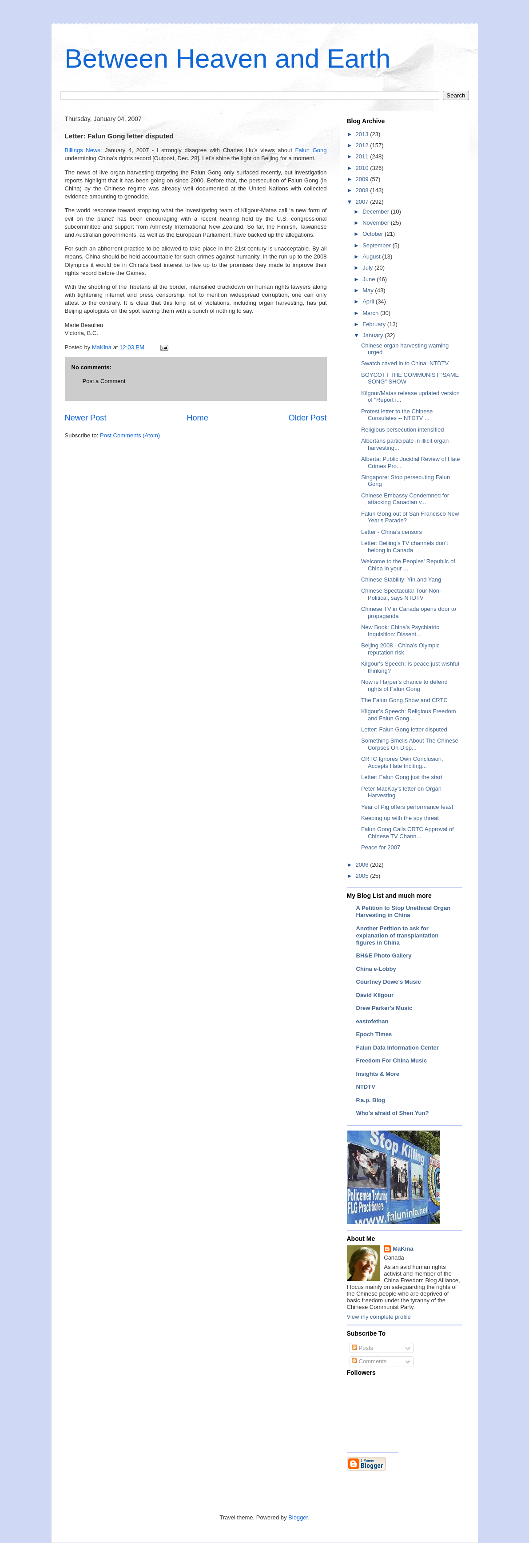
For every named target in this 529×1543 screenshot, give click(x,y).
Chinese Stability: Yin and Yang (401, 579)
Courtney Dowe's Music (388, 981)
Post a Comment (104, 381)
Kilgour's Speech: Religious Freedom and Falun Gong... (408, 715)
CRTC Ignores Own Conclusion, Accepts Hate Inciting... (402, 762)
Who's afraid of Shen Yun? (392, 1113)
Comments (369, 1361)
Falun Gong (311, 150)
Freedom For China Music (391, 1060)
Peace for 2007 (380, 847)
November (376, 222)
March (371, 313)
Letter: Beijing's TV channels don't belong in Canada (404, 546)
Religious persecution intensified (402, 429)
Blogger (298, 1517)
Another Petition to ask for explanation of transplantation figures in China (397, 935)
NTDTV (365, 1086)
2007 (363, 201)
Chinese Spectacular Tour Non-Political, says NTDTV (401, 594)
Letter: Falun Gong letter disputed (404, 729)
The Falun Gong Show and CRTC (404, 700)
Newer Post (86, 417)
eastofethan (372, 1021)
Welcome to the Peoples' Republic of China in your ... (408, 565)
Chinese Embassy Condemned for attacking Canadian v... (405, 499)
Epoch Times (374, 1034)
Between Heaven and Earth (228, 58)
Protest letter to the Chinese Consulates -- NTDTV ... (397, 415)
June (369, 279)
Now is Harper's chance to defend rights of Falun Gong (404, 685)
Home (197, 417)
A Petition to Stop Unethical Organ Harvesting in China (403, 911)
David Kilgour (375, 995)
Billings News (82, 150)
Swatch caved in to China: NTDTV (405, 363)
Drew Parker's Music (384, 1008)
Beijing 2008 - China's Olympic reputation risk (400, 649)
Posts (362, 1348)
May (368, 290)
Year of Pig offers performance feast (407, 807)
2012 (363, 145)
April (369, 301)
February (374, 324)
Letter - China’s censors (391, 532)
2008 (363, 190)
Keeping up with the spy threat (400, 818)
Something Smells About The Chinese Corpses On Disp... (409, 744)
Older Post (308, 417)
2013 (363, 134)
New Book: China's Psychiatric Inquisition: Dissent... (400, 631)
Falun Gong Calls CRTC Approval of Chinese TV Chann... (407, 833)
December (376, 211)
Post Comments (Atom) (130, 435)
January (373, 335)
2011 (363, 156)
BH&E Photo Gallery (384, 955)
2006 (363, 864)
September (377, 245)
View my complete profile (379, 1316)
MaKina (403, 1248)
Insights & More (378, 1073)
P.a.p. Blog (371, 1100)
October (373, 233)
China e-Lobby (376, 968)
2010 (363, 168)
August (372, 256)
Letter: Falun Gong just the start (401, 777)
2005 (363, 875)
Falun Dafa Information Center (397, 1047)
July (368, 267)
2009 (363, 179)
